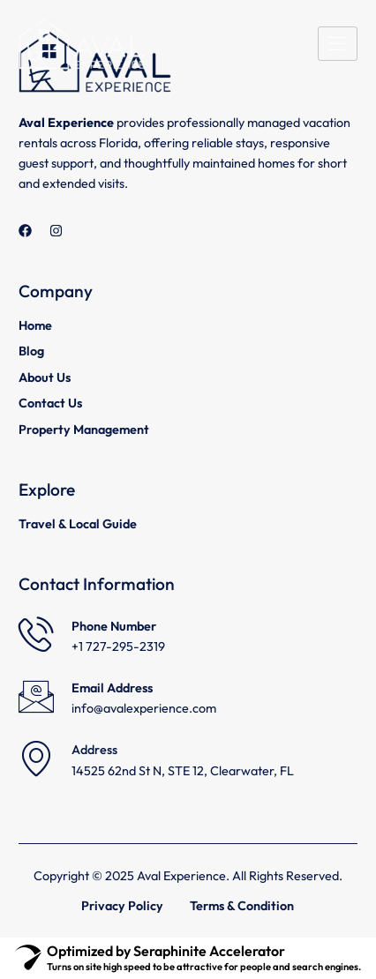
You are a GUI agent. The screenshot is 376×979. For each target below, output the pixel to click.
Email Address (112, 688)
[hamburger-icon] (337, 43)
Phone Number (113, 626)
